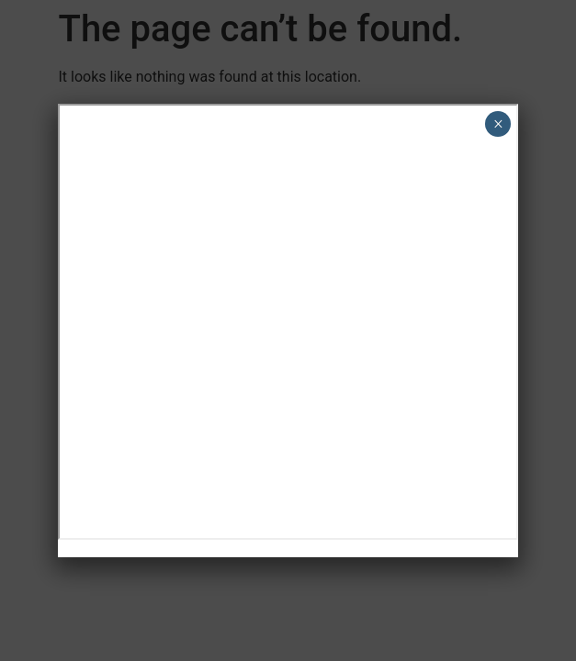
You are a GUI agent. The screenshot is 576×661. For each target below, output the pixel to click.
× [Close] (498, 124)
